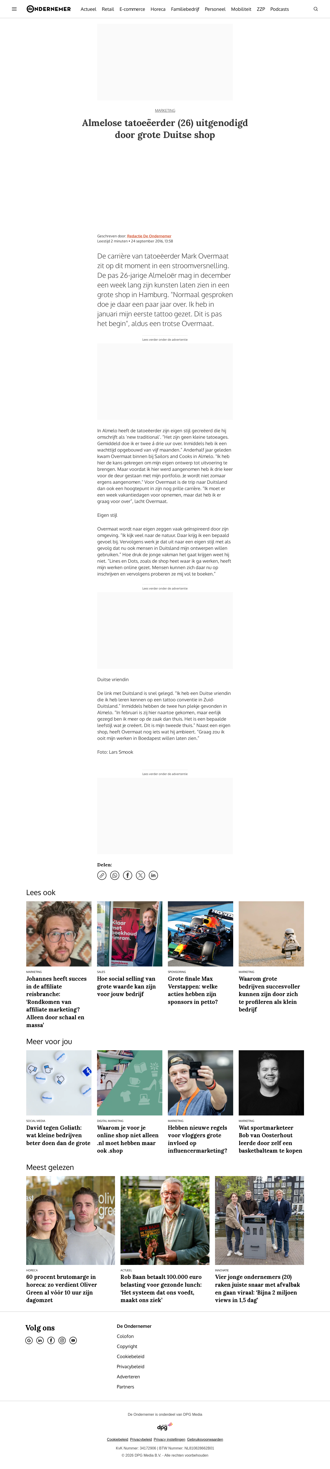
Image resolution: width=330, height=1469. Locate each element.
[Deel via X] (140, 875)
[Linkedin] (40, 1340)
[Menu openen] (14, 9)
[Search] (316, 9)
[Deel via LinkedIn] (153, 875)
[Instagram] (62, 1340)
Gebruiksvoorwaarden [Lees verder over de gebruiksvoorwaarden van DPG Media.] (205, 1439)
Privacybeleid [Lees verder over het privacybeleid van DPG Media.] (141, 1439)
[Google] (29, 1340)
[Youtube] (73, 1340)
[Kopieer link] (101, 875)
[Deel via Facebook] (127, 875)
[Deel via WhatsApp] (114, 875)
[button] (169, 1439)
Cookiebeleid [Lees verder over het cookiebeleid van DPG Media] (117, 1439)
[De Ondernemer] (49, 9)
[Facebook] (51, 1340)
